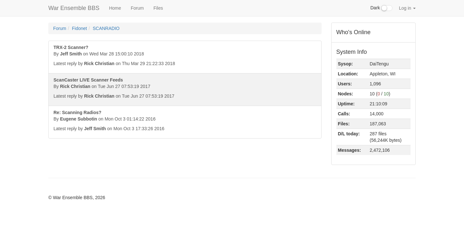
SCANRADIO (106, 28)
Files (158, 8)
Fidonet (79, 28)
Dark (381, 8)
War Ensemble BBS (73, 8)
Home (115, 8)
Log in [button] (407, 8)
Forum (137, 8)
